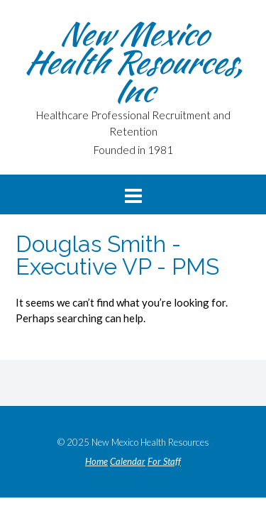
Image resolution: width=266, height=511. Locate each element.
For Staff (164, 461)
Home (96, 461)
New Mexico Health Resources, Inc (133, 61)
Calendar (127, 461)
